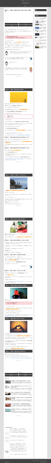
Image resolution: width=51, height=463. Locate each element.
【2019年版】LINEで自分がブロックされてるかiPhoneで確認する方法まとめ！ (21, 357)
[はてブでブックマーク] (12, 25)
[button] (45, 12)
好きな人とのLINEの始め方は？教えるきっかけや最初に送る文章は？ (14, 158)
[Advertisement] (18, 17)
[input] (41, 12)
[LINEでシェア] (25, 25)
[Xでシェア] (12, 24)
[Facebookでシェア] (25, 24)
